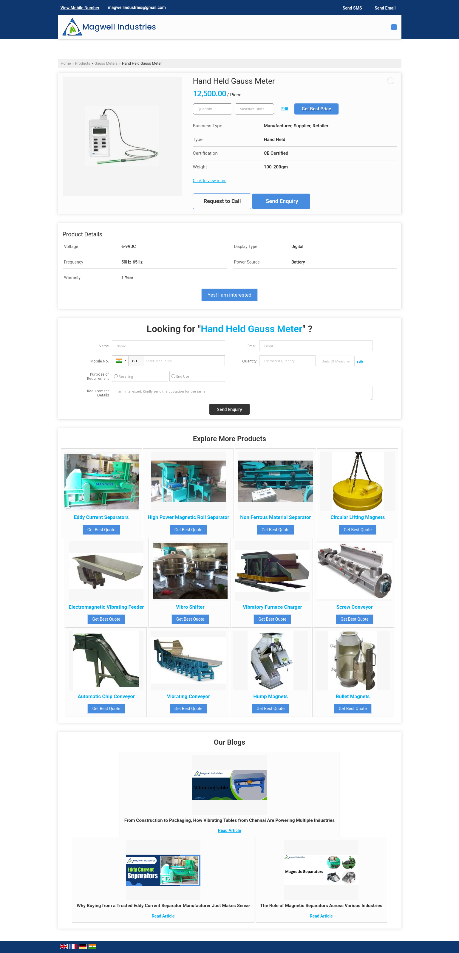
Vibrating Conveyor (188, 696)
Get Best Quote (101, 529)
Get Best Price (316, 108)
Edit (284, 108)
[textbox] (254, 108)
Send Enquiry (282, 201)
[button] (80, 7)
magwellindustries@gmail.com (137, 7)
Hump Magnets (271, 696)
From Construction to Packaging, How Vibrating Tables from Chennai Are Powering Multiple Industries (229, 820)
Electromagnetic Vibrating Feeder (106, 607)
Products (82, 63)
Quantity (249, 361)
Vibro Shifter (190, 607)
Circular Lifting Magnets (357, 517)
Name (104, 345)
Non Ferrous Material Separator (275, 517)
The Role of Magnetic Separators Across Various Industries (321, 905)
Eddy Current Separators (101, 517)
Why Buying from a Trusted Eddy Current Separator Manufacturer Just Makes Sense (163, 905)
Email (252, 345)
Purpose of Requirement (98, 376)
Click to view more (209, 180)
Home (66, 63)
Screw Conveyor (354, 607)
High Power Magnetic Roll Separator (188, 517)
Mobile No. (99, 361)
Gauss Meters (106, 63)
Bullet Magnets (353, 696)
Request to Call (222, 201)
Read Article (229, 830)
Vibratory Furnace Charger (272, 607)
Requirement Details (98, 393)
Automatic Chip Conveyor (106, 696)
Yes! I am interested (229, 295)
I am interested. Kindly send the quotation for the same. (242, 393)
